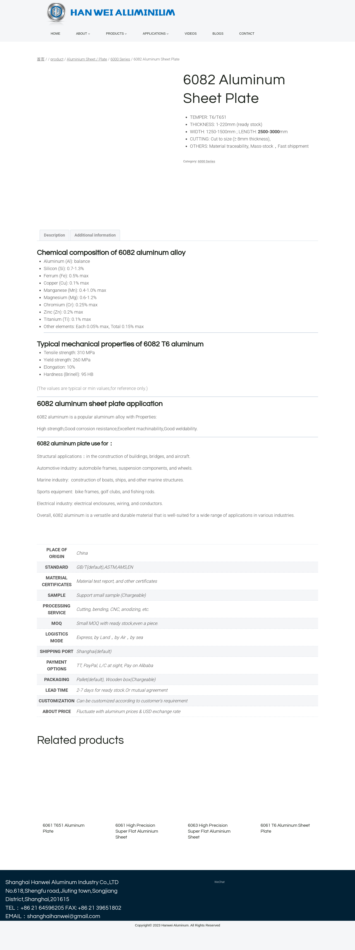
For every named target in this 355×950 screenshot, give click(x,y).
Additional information (95, 235)
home (55, 33)
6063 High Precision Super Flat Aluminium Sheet (209, 831)
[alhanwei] (112, 12)
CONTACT (246, 33)
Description (54, 235)
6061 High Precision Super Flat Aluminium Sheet (136, 831)
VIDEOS (191, 33)
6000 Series (206, 161)
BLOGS (218, 33)
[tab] (54, 235)
